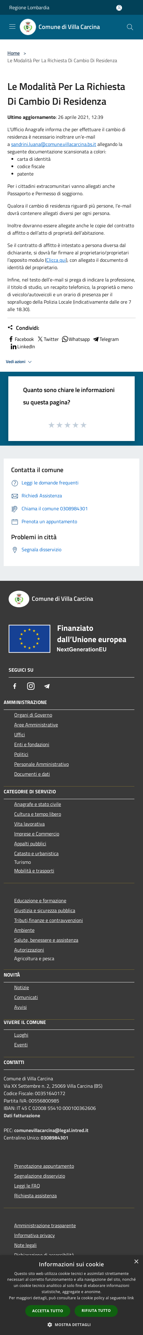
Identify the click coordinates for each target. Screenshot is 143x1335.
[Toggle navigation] (12, 26)
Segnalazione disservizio (39, 1175)
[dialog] (71, 1295)
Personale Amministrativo (41, 764)
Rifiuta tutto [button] (96, 1310)
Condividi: (23, 328)
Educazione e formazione (40, 900)
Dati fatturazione (22, 1115)
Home (13, 53)
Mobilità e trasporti (34, 870)
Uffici (19, 734)
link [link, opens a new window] (131, 1298)
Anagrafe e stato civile (37, 804)
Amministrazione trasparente (45, 1225)
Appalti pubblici (30, 843)
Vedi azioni (20, 362)
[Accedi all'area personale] (119, 8)
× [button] (136, 1262)
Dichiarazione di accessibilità (44, 1255)
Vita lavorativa (29, 823)
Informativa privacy (34, 1235)
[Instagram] (31, 686)
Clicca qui (56, 260)
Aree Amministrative (36, 724)
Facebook (20, 339)
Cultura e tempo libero (37, 814)
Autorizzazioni (29, 949)
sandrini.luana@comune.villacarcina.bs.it (53, 144)
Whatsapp (75, 339)
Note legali (25, 1245)
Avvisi (20, 1007)
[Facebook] (15, 686)
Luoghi (21, 1034)
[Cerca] (130, 27)
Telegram (105, 339)
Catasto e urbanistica (36, 853)
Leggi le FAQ (27, 1185)
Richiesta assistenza (35, 1195)
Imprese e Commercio (36, 833)
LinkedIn (22, 346)
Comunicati (26, 997)
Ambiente (24, 930)
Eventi (21, 1044)
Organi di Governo (33, 714)
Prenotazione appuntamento (44, 1166)
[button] (71, 1324)
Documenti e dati (32, 774)
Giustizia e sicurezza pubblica (44, 910)
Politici (21, 754)
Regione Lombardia (29, 7)
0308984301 (54, 1137)
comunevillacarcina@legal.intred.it (51, 1130)
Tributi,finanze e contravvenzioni (48, 920)
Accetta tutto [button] (47, 1310)
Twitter (47, 339)
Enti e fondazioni (31, 744)
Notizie (21, 987)
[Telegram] (47, 686)
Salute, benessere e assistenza (46, 940)
